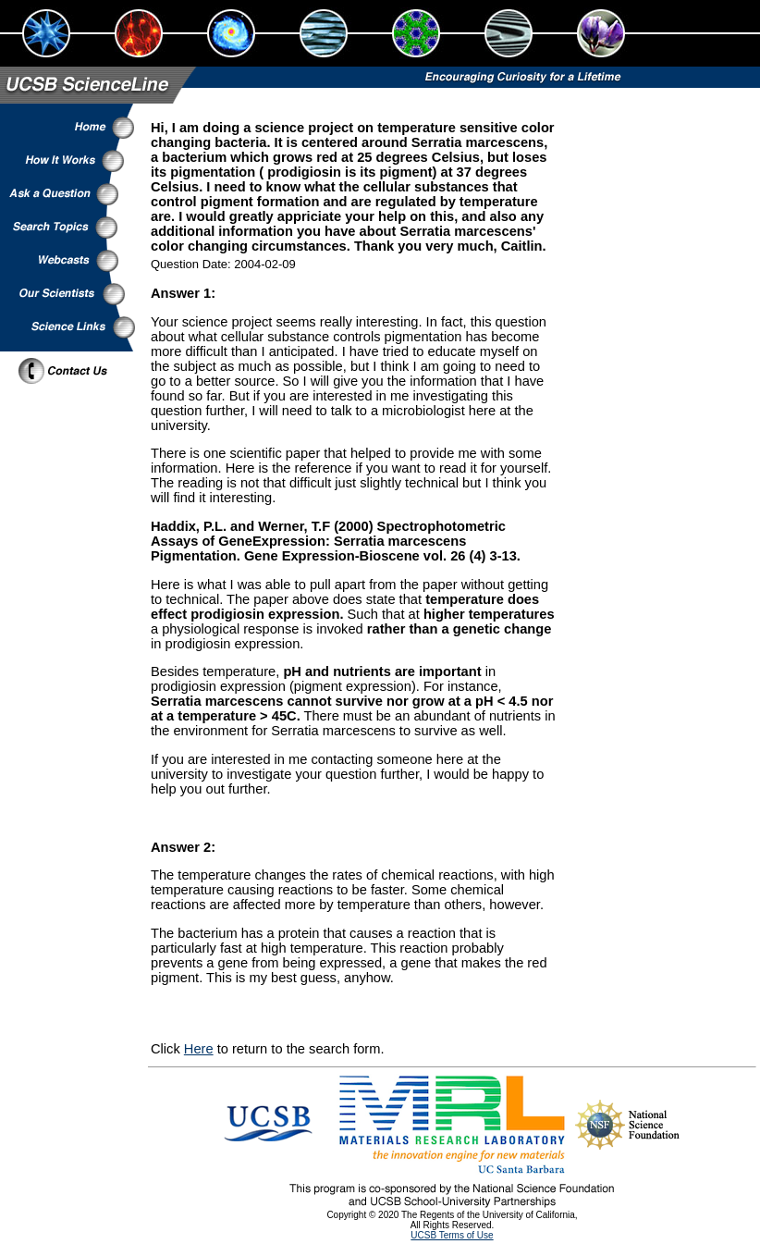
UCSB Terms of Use (452, 1235)
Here (199, 1048)
